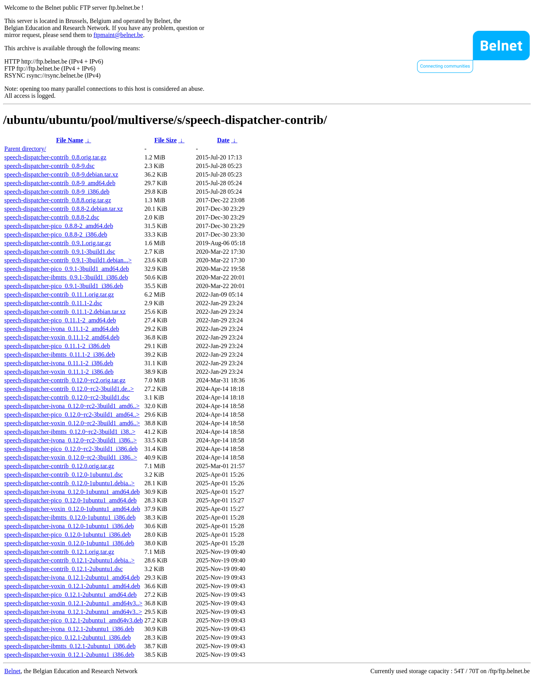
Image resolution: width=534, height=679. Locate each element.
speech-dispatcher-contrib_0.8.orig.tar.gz (55, 157)
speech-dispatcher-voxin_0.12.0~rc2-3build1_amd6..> (72, 423)
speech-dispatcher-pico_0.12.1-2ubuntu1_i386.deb (67, 637)
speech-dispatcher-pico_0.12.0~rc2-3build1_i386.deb (71, 449)
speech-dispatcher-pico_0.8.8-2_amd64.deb (58, 226)
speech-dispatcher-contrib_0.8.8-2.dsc (51, 217)
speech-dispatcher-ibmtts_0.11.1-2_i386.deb (59, 354)
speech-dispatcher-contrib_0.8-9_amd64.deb (59, 183)
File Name (69, 140)
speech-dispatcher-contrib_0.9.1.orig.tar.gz (57, 243)
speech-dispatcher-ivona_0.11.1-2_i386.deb (58, 363)
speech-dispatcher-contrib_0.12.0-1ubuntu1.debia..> (69, 483)
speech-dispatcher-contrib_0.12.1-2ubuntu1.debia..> (69, 560)
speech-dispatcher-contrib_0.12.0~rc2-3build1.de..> (69, 388)
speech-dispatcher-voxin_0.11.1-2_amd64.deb (61, 337)
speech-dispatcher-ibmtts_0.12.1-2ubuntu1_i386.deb (70, 646)
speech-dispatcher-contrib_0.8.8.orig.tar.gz (57, 200)
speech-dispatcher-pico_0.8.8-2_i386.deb (55, 234)
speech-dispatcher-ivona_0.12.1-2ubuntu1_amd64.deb (72, 577)
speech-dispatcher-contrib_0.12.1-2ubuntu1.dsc (63, 569)
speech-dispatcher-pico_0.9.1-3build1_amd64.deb (66, 268)
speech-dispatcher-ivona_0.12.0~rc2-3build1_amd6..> (72, 406)
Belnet (12, 671)
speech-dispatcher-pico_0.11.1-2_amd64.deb (60, 320)
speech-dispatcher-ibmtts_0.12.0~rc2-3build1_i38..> (69, 431)
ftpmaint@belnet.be (118, 35)
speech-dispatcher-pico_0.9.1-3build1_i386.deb (63, 286)
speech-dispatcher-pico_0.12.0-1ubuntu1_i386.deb (67, 534)
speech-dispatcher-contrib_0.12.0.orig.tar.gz (59, 466)
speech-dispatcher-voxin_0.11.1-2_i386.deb (58, 371)
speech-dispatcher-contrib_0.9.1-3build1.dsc (59, 251)
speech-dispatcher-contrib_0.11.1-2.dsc (53, 303)
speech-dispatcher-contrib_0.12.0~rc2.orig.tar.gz (65, 380)
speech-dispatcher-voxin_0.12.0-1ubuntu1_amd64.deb (72, 509)
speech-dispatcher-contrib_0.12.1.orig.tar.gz (59, 551)
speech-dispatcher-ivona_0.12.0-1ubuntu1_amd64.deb (72, 491)
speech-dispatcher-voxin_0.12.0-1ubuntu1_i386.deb (69, 543)
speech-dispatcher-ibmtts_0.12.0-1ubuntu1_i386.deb (70, 517)
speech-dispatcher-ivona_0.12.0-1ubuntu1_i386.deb (69, 526)
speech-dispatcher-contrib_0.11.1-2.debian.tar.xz (65, 311)
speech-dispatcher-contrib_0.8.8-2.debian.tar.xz (63, 208)
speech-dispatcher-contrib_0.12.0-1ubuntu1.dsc (63, 474)
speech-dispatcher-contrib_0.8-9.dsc (49, 166)
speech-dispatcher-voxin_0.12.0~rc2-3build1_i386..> (70, 457)
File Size (165, 140)
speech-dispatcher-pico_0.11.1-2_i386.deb (57, 346)
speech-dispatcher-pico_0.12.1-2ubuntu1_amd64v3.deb (73, 620)
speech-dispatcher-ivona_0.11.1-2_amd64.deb (61, 328)
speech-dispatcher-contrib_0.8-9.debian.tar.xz (61, 174)
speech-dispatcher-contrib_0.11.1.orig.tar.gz (59, 294)
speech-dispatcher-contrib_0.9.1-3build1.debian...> (68, 260)
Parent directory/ (25, 148)
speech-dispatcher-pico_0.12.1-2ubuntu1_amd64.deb (70, 594)
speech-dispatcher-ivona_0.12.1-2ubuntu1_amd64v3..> (73, 611)
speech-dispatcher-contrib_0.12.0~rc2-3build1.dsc (67, 397)
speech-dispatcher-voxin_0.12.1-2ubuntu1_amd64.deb (72, 586)
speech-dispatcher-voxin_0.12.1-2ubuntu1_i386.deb (69, 654)
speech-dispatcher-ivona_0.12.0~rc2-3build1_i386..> (70, 440)
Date (223, 140)
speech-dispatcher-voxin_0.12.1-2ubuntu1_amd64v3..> (73, 603)
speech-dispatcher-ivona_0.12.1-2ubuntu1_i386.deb (69, 629)
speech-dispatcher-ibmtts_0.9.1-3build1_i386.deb (66, 277)
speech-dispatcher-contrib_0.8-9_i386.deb (57, 191)
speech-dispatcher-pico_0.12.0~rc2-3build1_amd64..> (72, 414)
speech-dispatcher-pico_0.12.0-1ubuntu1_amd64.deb (70, 500)
